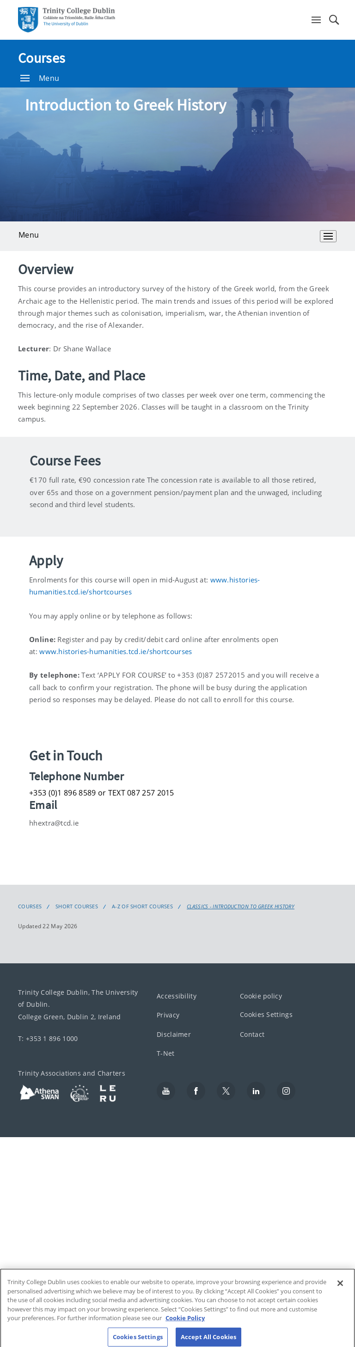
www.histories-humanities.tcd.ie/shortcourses (115, 651)
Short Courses (76, 906)
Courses (41, 58)
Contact (252, 1034)
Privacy (168, 1015)
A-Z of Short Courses (142, 906)
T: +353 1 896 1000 (48, 1038)
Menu (39, 78)
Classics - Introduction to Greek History (240, 906)
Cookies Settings (266, 1014)
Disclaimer (174, 1034)
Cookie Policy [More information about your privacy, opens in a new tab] (185, 1325)
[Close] (340, 1290)
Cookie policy (261, 996)
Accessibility (176, 996)
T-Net (166, 1053)
